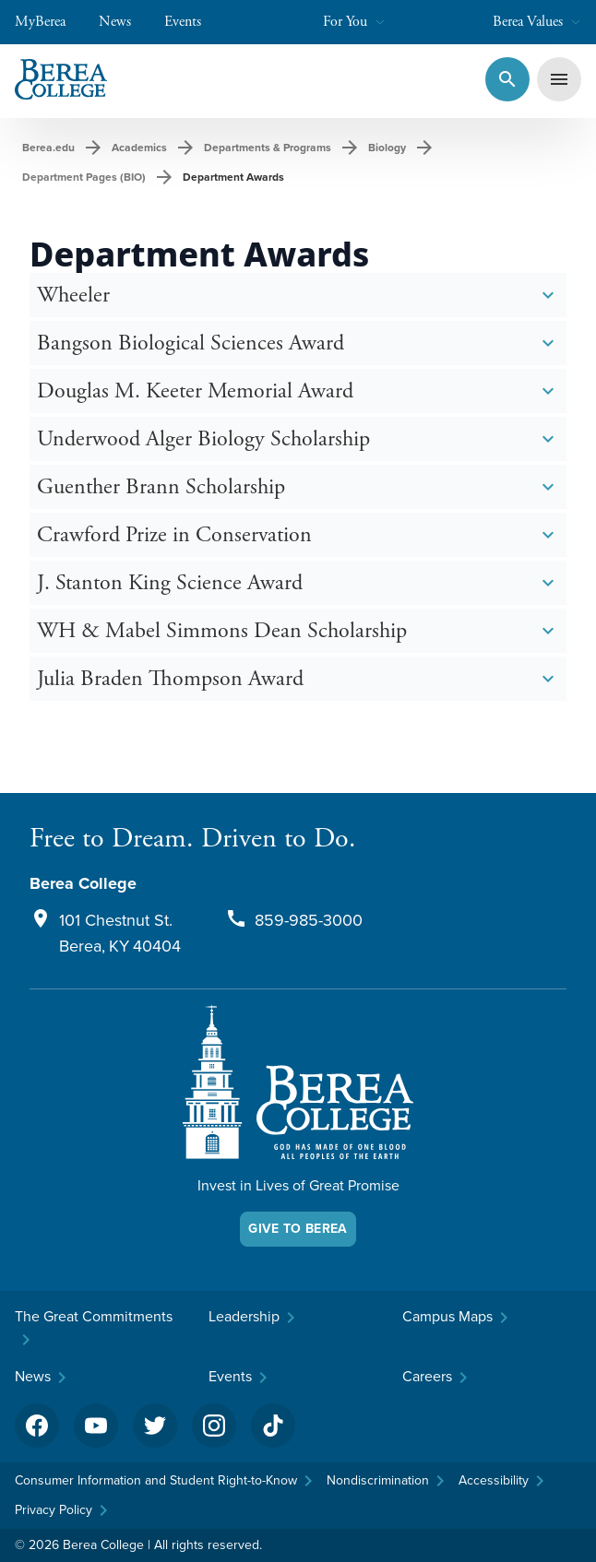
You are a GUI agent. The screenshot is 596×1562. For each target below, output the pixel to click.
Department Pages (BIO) (84, 177)
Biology (387, 147)
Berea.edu (48, 147)
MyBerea (49, 21)
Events (192, 21)
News (124, 21)
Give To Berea (298, 1228)
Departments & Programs (267, 147)
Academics (139, 147)
